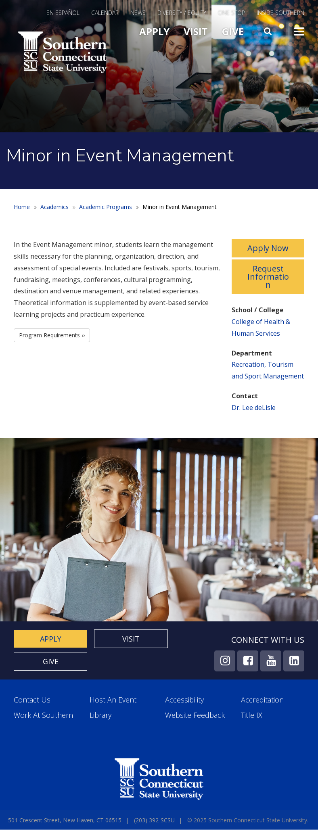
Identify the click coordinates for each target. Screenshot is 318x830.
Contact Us (32, 700)
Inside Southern (280, 13)
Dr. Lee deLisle (254, 407)
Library (100, 715)
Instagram (224, 660)
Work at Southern (43, 715)
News (138, 13)
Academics (54, 207)
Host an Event (113, 700)
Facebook (247, 660)
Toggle (299, 31)
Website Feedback (195, 715)
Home (22, 207)
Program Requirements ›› (52, 335)
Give (233, 31)
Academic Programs (105, 207)
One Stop (231, 13)
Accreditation (262, 700)
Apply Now (268, 248)
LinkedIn (293, 660)
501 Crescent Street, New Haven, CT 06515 (64, 820)
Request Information (268, 276)
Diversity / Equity (181, 13)
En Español (63, 13)
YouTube (270, 660)
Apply (154, 31)
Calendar (105, 13)
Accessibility (184, 700)
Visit (196, 31)
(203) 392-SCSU (154, 820)
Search (269, 29)
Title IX (251, 715)
